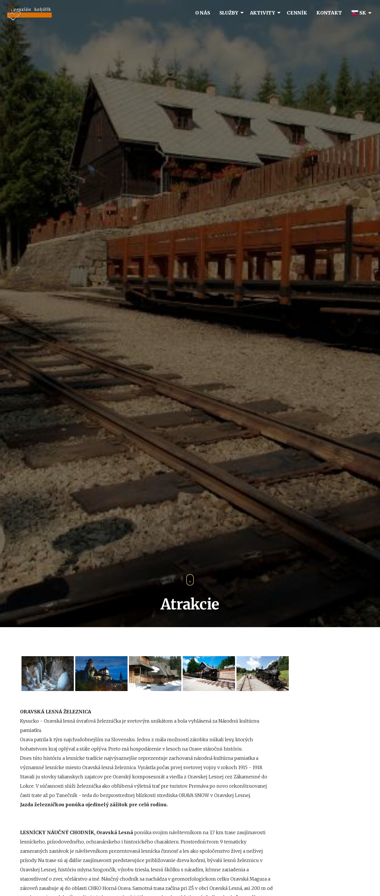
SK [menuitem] (358, 13)
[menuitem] (203, 13)
